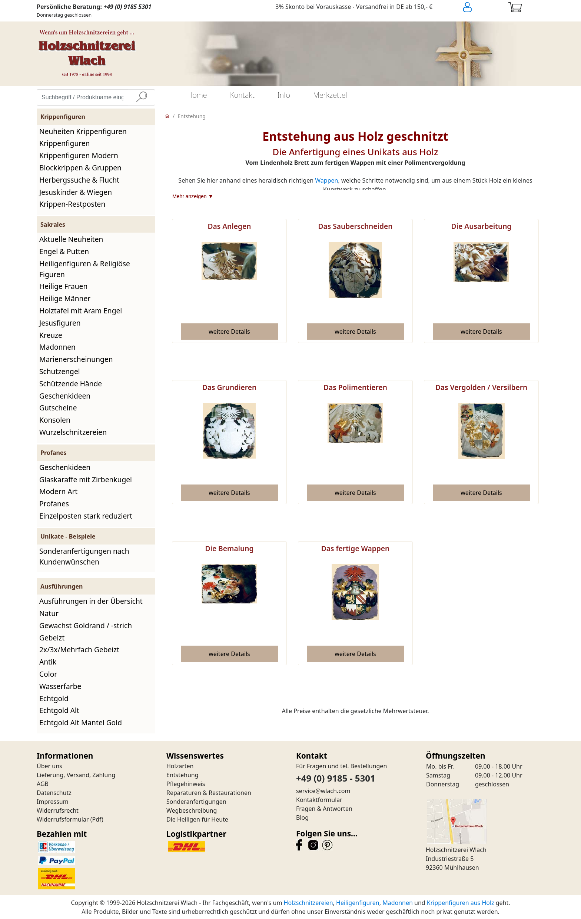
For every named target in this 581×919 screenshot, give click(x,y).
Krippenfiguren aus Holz (460, 903)
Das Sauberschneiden (355, 226)
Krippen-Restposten (72, 204)
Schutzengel (59, 371)
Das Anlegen (229, 226)
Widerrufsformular (63, 819)
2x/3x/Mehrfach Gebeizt (79, 650)
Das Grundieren (229, 387)
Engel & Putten (64, 251)
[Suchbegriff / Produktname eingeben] (82, 97)
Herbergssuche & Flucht (79, 180)
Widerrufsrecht (58, 810)
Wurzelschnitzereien (73, 432)
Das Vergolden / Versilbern (481, 387)
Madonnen (57, 347)
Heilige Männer (64, 298)
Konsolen (54, 420)
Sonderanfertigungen (196, 802)
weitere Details (229, 331)
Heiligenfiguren (357, 903)
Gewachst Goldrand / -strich (85, 625)
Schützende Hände (70, 384)
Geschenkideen (64, 396)
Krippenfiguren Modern (78, 155)
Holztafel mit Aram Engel (80, 311)
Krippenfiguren (64, 143)
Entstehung (191, 116)
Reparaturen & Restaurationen (208, 793)
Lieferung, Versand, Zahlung (76, 775)
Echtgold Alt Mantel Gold (80, 722)
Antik (47, 662)
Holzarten (179, 766)
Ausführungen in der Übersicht (91, 601)
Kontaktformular (319, 800)
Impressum (53, 802)
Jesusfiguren (60, 323)
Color (48, 674)
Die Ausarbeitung (481, 226)
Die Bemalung (229, 548)
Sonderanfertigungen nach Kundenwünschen (84, 556)
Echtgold (54, 698)
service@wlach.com (323, 791)
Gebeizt (51, 638)
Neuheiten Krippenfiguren (83, 131)
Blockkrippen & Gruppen (80, 168)
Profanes (54, 504)
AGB (43, 784)
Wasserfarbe (60, 686)
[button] (229, 331)
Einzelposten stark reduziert (85, 516)
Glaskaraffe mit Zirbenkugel (85, 480)
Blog (302, 817)
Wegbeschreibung (191, 810)
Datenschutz (54, 793)
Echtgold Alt (59, 710)
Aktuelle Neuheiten (71, 239)
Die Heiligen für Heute (197, 819)
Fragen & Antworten (324, 809)
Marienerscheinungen (76, 359)
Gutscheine (58, 408)
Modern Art (58, 491)
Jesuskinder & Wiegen (75, 192)
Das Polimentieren (355, 387)
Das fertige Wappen (355, 548)
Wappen (326, 180)
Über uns (49, 766)
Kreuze (50, 335)
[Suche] (141, 97)
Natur (49, 613)
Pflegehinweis (185, 784)
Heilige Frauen (63, 286)
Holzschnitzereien (308, 903)
